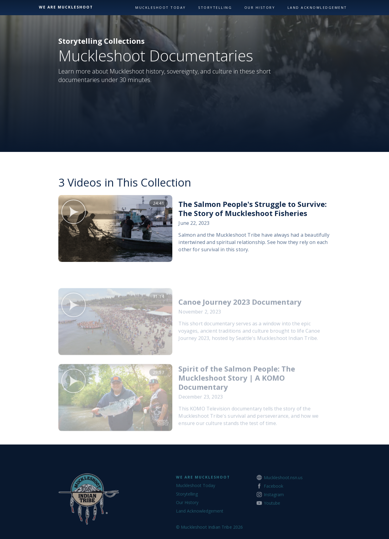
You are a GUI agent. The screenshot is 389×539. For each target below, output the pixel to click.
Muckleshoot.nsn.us (283, 491)
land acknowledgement (317, 7)
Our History (187, 516)
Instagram (274, 508)
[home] (85, 7)
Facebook (273, 500)
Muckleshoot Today (160, 7)
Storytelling (215, 7)
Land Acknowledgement (199, 525)
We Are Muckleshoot (203, 491)
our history (259, 7)
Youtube (272, 517)
